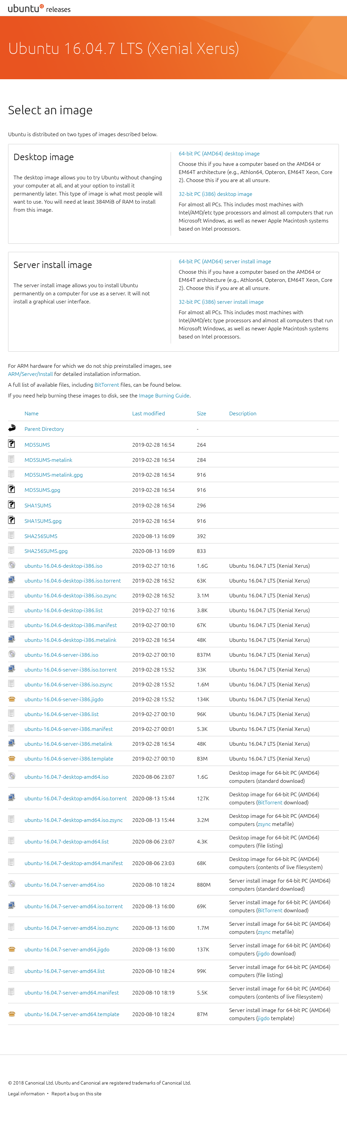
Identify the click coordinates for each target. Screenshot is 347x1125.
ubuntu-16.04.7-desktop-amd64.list (67, 841)
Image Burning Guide (164, 395)
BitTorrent (107, 385)
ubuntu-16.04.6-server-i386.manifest (69, 729)
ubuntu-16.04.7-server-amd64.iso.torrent (74, 906)
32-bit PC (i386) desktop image (215, 194)
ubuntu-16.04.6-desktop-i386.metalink (70, 640)
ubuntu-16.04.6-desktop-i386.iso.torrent (73, 581)
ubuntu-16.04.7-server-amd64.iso (64, 885)
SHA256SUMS (41, 536)
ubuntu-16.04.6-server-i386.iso (61, 655)
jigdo (264, 953)
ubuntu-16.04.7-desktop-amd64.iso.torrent (76, 798)
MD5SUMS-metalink (48, 460)
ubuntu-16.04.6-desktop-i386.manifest (71, 625)
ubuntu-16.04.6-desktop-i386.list (64, 610)
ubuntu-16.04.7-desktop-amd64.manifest (74, 863)
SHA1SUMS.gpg (43, 521)
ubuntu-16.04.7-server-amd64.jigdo (67, 949)
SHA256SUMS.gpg (46, 551)
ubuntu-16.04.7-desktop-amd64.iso (66, 777)
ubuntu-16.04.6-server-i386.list (62, 714)
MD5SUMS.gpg (42, 490)
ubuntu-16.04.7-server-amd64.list (65, 971)
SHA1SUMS (38, 505)
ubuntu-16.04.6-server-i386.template (69, 759)
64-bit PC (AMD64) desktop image (219, 153)
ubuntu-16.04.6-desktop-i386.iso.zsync (70, 595)
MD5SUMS (37, 445)
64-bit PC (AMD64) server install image (225, 261)
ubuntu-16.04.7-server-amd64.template (72, 1014)
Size (201, 413)
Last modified (148, 413)
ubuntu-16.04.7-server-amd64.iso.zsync (71, 928)
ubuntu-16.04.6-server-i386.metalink (68, 744)
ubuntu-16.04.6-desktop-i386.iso (63, 566)
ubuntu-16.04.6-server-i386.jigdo (64, 699)
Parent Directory (44, 429)
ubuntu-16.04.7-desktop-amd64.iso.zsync (74, 820)
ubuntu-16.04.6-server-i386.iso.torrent (71, 670)
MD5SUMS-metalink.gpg (54, 475)
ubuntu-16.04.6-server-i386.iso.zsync (68, 684)
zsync (264, 824)
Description (242, 413)
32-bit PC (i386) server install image (221, 302)
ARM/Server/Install (30, 374)
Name (32, 413)
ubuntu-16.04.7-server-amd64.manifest (72, 992)
